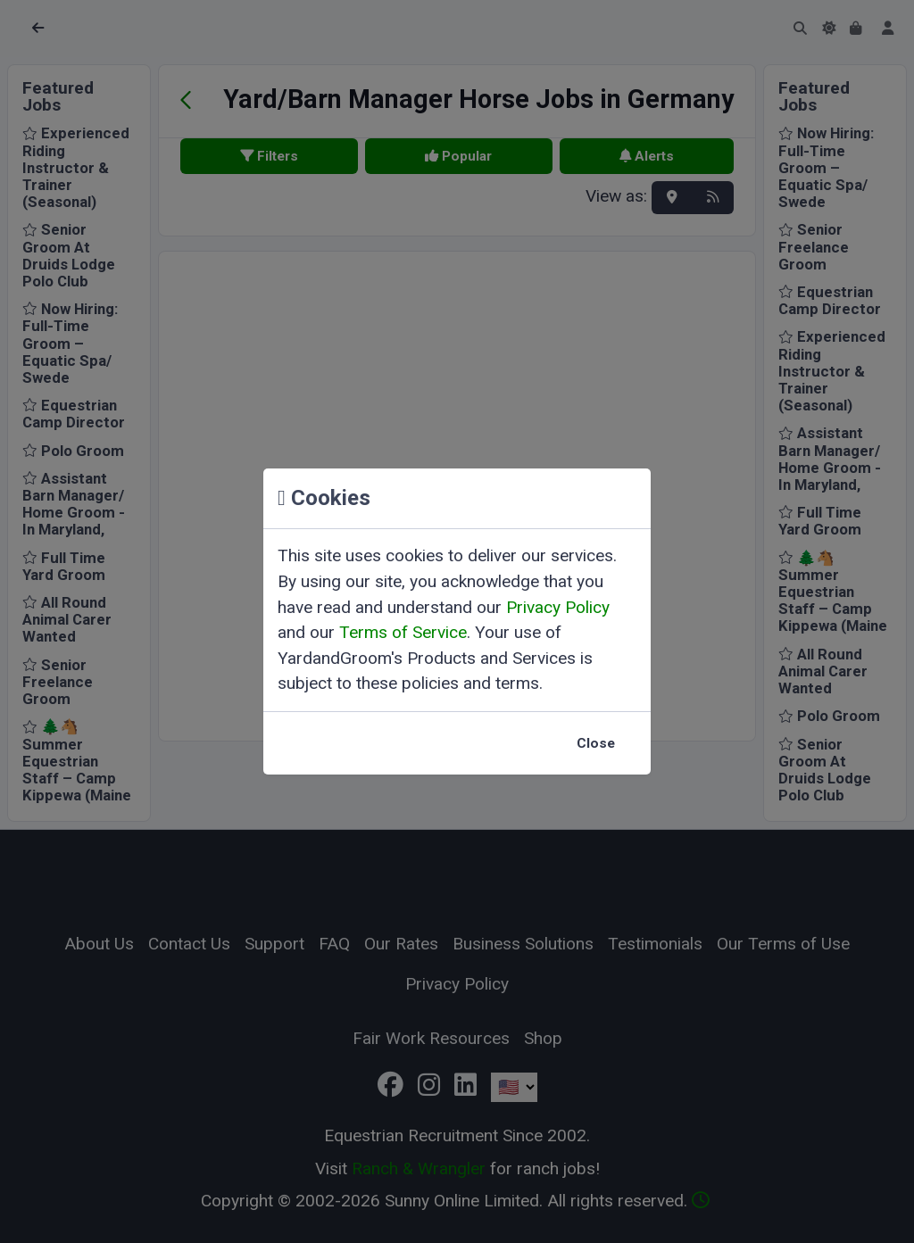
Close (596, 743)
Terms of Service (403, 632)
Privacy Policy (558, 607)
